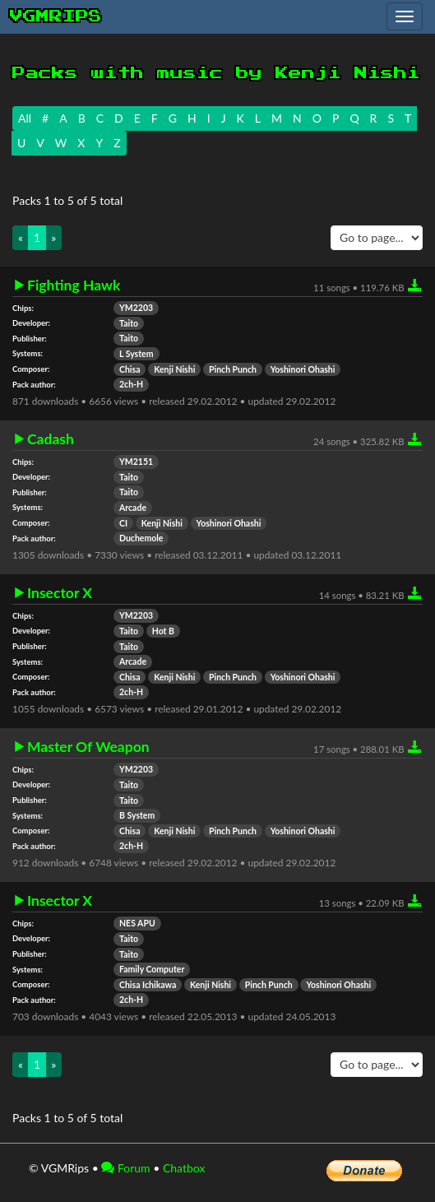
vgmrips (56, 16)
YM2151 (136, 461)
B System (137, 815)
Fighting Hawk (73, 285)
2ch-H (131, 384)
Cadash (50, 439)
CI (123, 523)
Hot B (163, 631)
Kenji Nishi (174, 369)
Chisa (129, 369)
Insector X (59, 593)
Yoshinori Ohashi (303, 369)
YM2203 (136, 308)
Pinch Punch (233, 369)
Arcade (132, 508)
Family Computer (151, 969)
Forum (125, 1168)
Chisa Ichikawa (147, 985)
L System (136, 354)
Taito (128, 323)
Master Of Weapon (88, 747)
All (24, 118)
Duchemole (141, 538)
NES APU (137, 923)
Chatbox (184, 1168)
